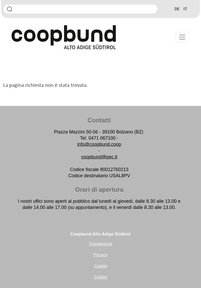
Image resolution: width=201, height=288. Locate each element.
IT (185, 9)
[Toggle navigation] (182, 37)
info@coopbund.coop (99, 144)
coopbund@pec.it (99, 156)
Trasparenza (100, 244)
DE (177, 9)
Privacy (101, 255)
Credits (100, 277)
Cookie (100, 266)
